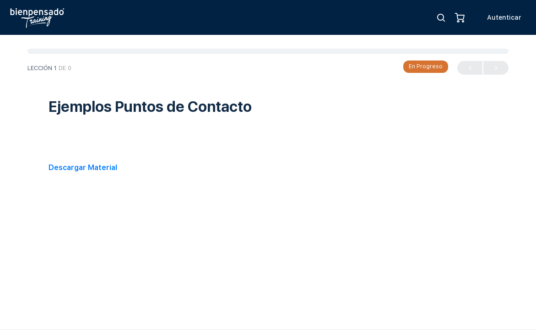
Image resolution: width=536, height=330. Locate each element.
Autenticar (504, 17)
